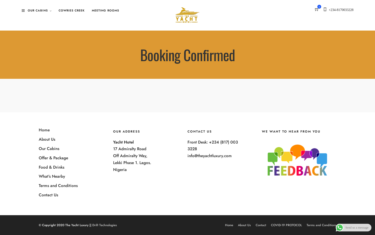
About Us (47, 139)
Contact (261, 225)
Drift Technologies (104, 225)
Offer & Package (53, 158)
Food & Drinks (51, 167)
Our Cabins (38, 10)
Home (44, 130)
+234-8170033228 (341, 10)
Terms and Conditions (58, 185)
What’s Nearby (52, 176)
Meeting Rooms (105, 10)
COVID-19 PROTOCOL (286, 225)
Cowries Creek (72, 10)
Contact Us (48, 195)
